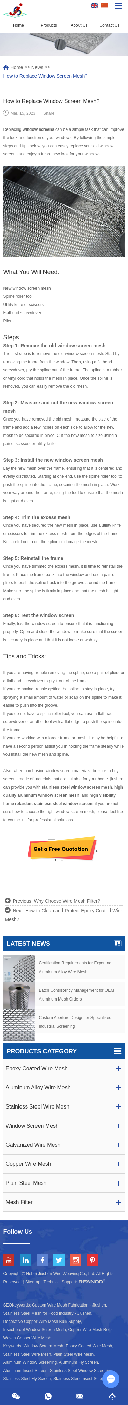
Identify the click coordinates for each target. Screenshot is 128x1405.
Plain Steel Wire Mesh (73, 1354)
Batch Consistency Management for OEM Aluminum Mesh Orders (76, 995)
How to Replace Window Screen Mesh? (45, 76)
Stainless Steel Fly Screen (27, 1378)
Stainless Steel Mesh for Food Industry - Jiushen (47, 1313)
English (94, 6)
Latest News (63, 943)
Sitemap (32, 1282)
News (37, 67)
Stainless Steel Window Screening (81, 1370)
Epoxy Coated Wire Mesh (89, 1346)
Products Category (63, 1051)
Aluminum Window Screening (30, 1362)
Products (49, 25)
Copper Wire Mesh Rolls (90, 1329)
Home (18, 25)
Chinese (104, 6)
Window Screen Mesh (43, 1346)
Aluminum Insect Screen (25, 1370)
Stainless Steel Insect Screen (79, 1378)
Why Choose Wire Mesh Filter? (67, 901)
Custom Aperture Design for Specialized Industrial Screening (75, 1022)
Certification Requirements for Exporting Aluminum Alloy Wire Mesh (75, 967)
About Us (79, 25)
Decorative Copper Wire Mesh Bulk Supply (42, 1321)
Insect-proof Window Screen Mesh (34, 1329)
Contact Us (109, 25)
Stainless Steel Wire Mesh (27, 1354)
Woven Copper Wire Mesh (27, 1337)
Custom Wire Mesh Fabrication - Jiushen (69, 1305)
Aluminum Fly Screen (78, 1362)
